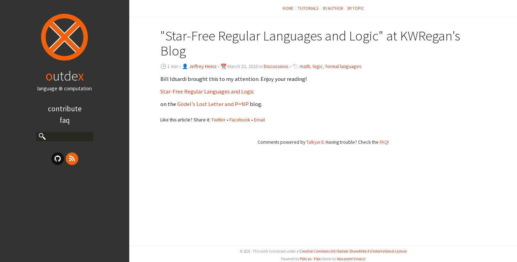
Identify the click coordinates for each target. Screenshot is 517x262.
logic (318, 66)
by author (333, 8)
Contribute (65, 108)
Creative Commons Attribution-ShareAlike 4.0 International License (353, 251)
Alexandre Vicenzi (351, 258)
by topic (356, 8)
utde (64, 75)
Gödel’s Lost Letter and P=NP (213, 103)
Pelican (306, 258)
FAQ (65, 120)
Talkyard (314, 142)
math (305, 66)
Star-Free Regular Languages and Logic (207, 91)
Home (288, 8)
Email (259, 120)
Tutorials (308, 8)
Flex (317, 258)
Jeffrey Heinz (203, 66)
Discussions (276, 66)
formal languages (343, 66)
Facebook (240, 120)
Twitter (218, 120)
